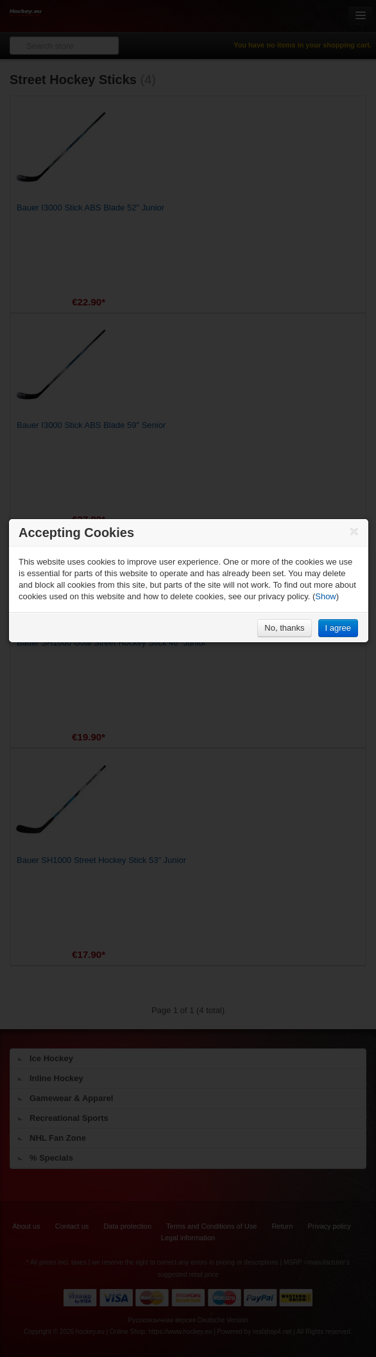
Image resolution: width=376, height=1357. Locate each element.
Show (325, 596)
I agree (338, 628)
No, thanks (284, 628)
